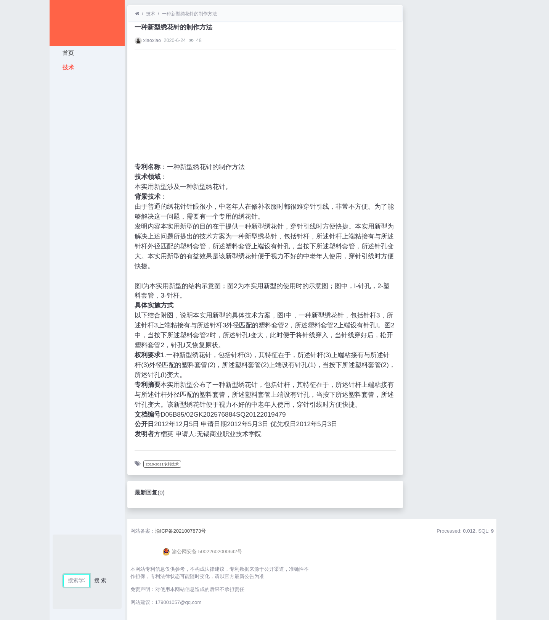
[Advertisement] (87, 188)
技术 (67, 67)
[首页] (137, 13)
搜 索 (100, 580)
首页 (67, 53)
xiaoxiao (152, 40)
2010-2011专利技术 (162, 464)
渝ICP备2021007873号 (180, 531)
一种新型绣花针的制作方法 (189, 13)
